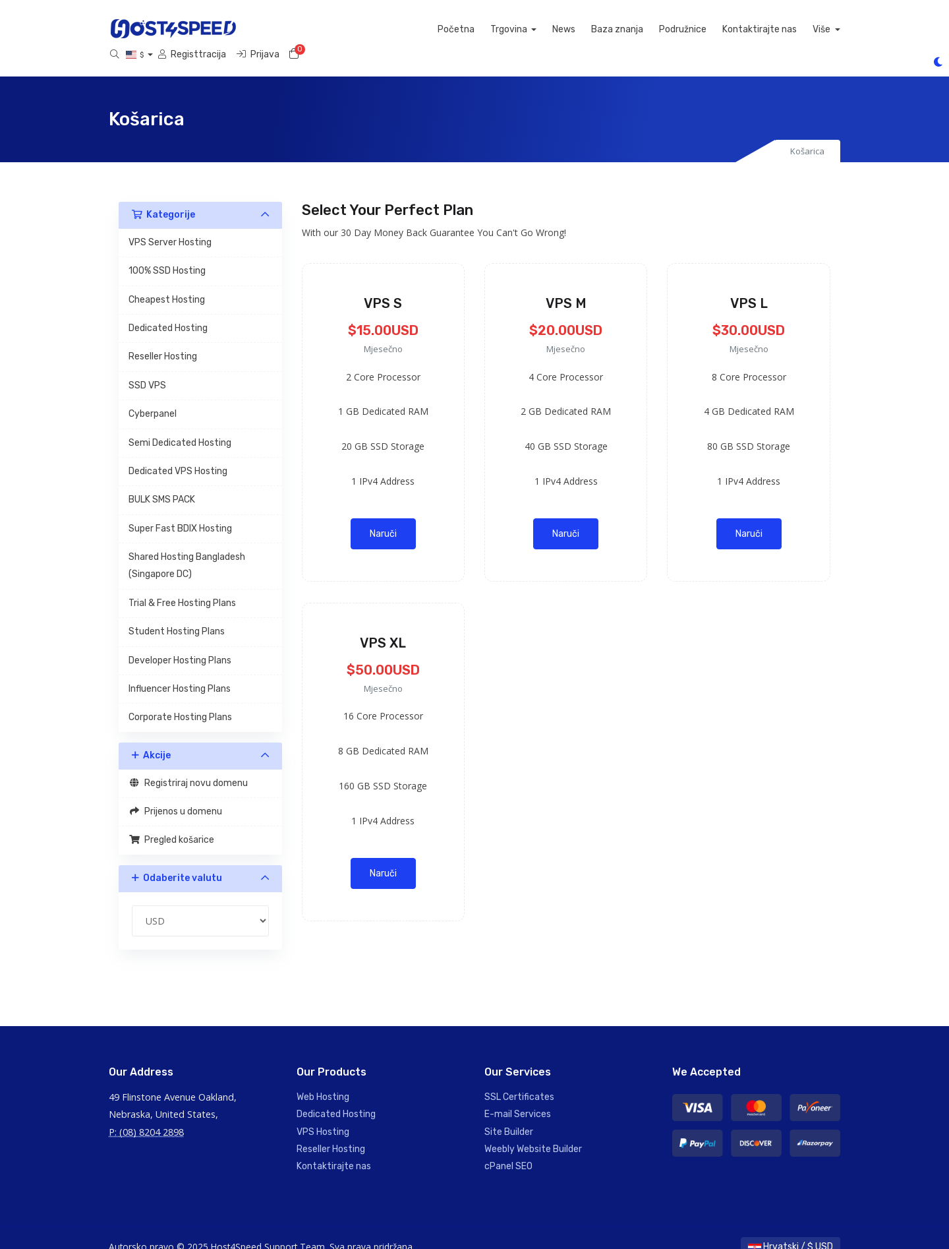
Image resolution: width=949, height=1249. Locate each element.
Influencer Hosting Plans (180, 671)
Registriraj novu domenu (188, 764)
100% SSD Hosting (167, 253)
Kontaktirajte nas (581, 29)
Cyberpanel (153, 396)
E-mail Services (517, 1096)
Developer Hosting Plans (180, 642)
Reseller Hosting (163, 338)
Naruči (383, 515)
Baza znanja (439, 29)
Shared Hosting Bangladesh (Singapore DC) (187, 547)
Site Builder (508, 1113)
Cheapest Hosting (167, 281)
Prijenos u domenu (175, 793)
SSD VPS (147, 367)
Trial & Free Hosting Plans (182, 584)
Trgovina (331, 29)
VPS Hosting (323, 1113)
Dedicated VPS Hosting (178, 453)
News (385, 29)
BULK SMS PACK (162, 481)
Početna (277, 29)
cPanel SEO (508, 1148)
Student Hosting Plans (177, 613)
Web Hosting (323, 1078)
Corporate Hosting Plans (180, 699)
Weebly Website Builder (533, 1131)
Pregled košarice (171, 822)
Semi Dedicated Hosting (180, 424)
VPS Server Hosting (170, 223)
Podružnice (504, 29)
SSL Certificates (519, 1078)
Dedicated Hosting (168, 310)
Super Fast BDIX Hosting (180, 510)
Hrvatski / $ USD (790, 1228)
